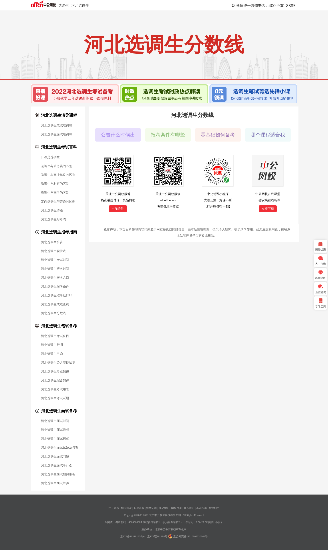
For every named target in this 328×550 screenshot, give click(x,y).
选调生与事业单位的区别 (58, 175)
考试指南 (201, 508)
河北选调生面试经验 (55, 483)
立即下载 (268, 208)
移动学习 (164, 508)
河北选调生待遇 (52, 210)
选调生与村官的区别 (55, 183)
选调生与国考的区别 (55, 192)
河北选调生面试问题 (55, 456)
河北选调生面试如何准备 (58, 474)
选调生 (63, 5)
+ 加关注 (118, 208)
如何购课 (126, 508)
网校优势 (176, 508)
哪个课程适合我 (268, 135)
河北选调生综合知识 (55, 380)
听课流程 (139, 508)
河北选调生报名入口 (55, 277)
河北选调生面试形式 (55, 438)
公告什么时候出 (118, 135)
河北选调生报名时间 (55, 268)
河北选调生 (80, 5)
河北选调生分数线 (53, 313)
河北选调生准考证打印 (56, 295)
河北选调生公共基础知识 (58, 362)
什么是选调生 (50, 157)
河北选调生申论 (52, 353)
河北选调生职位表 (53, 251)
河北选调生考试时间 (55, 260)
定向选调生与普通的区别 (58, 201)
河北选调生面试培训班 (56, 134)
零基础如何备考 (218, 135)
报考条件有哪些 (168, 135)
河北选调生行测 (52, 345)
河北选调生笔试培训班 (56, 125)
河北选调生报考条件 (55, 286)
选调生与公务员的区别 (56, 166)
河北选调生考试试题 (55, 398)
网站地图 (214, 508)
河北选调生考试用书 (55, 389)
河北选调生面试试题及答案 (59, 447)
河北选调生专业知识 (55, 371)
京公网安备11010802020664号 (190, 536)
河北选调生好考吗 (53, 219)
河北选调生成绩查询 (55, 304)
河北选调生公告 (52, 242)
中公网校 (114, 508)
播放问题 (151, 508)
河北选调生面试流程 (55, 430)
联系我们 (189, 508)
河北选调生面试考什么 (56, 465)
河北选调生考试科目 (55, 336)
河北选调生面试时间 (55, 421)
